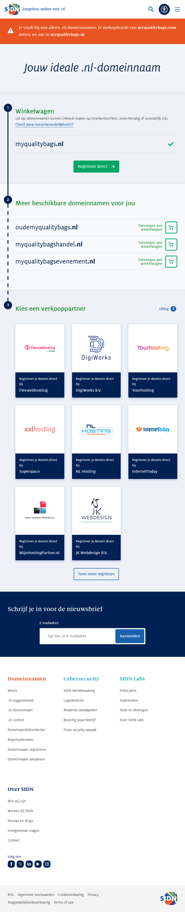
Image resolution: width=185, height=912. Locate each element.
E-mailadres (49, 623)
